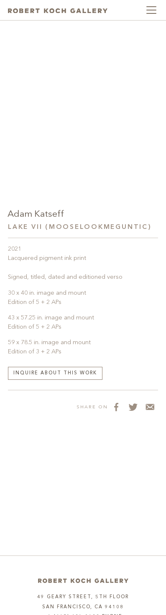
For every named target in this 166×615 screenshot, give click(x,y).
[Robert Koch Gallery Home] (57, 10)
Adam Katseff (36, 214)
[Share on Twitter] (133, 407)
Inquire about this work (55, 373)
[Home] (83, 581)
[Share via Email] (149, 407)
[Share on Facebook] (116, 407)
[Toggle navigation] (151, 10)
